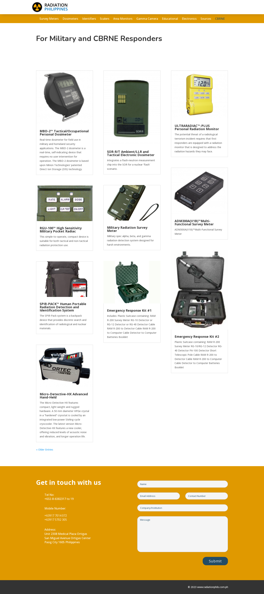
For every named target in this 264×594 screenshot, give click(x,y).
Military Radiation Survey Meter (127, 229)
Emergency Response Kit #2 (197, 336)
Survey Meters (49, 19)
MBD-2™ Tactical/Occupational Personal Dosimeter (64, 132)
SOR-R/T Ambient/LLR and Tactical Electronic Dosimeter (130, 153)
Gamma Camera (147, 19)
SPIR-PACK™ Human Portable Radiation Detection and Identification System (63, 307)
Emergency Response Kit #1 (129, 310)
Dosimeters (70, 19)
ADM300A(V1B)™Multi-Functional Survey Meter (194, 222)
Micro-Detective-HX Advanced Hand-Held (64, 395)
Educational (170, 19)
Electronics (189, 19)
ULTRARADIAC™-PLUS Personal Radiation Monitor (197, 127)
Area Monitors (122, 19)
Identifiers (89, 19)
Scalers (104, 19)
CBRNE (220, 19)
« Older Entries (44, 449)
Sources (206, 19)
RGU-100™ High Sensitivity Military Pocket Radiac (61, 229)
